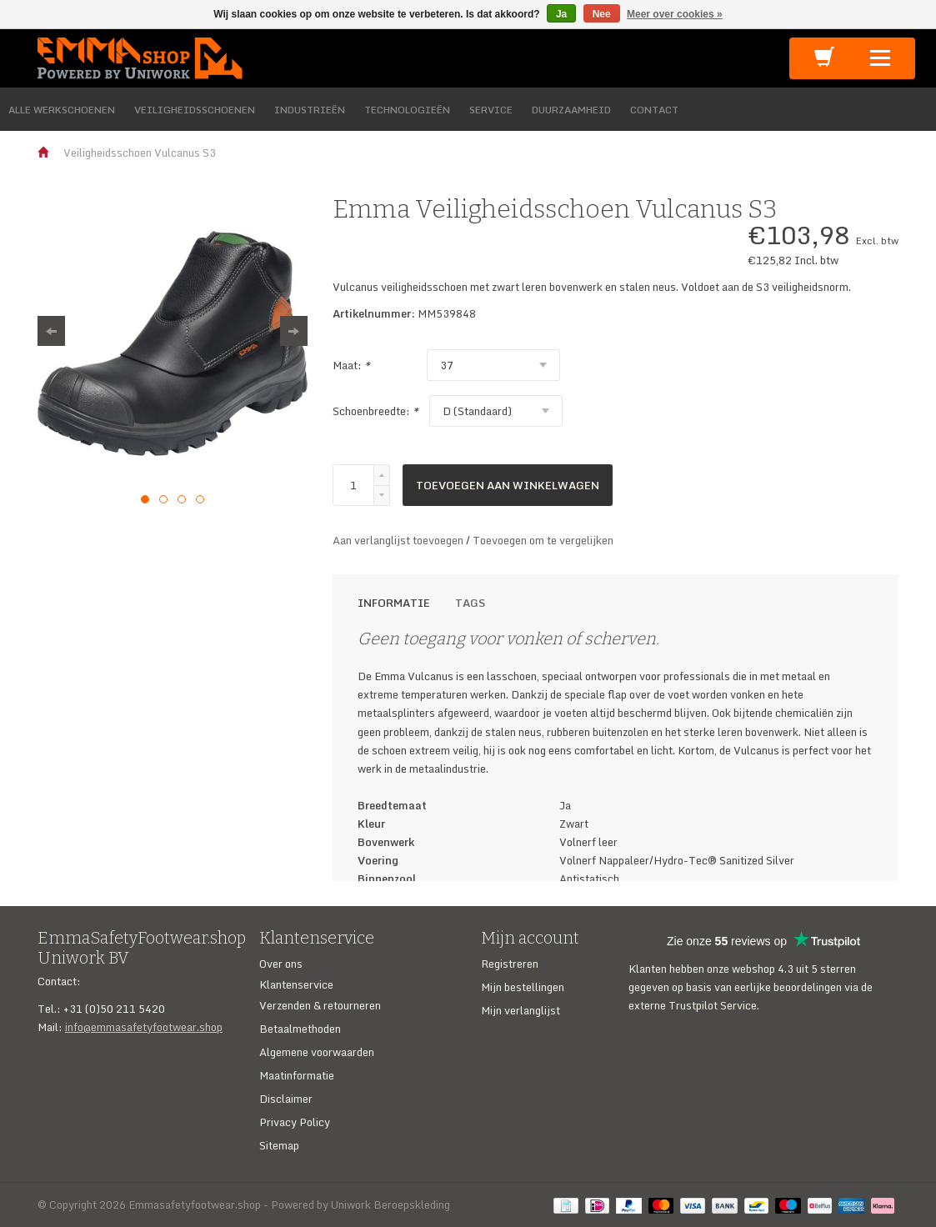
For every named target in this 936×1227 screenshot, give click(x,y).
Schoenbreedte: (375, 411)
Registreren (509, 963)
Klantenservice (296, 984)
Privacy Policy (294, 1122)
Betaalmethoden (300, 1028)
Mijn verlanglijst (520, 1010)
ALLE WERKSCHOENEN (61, 110)
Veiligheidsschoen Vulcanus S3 (139, 152)
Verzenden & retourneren (320, 1005)
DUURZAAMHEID (571, 110)
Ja (561, 14)
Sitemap (279, 1145)
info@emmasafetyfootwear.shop (144, 1027)
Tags (470, 602)
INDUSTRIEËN (309, 110)
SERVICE (491, 110)
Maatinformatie (296, 1075)
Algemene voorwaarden (316, 1052)
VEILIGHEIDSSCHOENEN (194, 110)
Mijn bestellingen (522, 987)
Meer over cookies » (675, 14)
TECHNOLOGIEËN (407, 110)
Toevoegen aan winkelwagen (507, 485)
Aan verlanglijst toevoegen (399, 540)
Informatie (394, 602)
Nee (602, 14)
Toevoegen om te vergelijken (543, 540)
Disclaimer (286, 1098)
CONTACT (654, 110)
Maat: (351, 365)
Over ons (281, 963)
